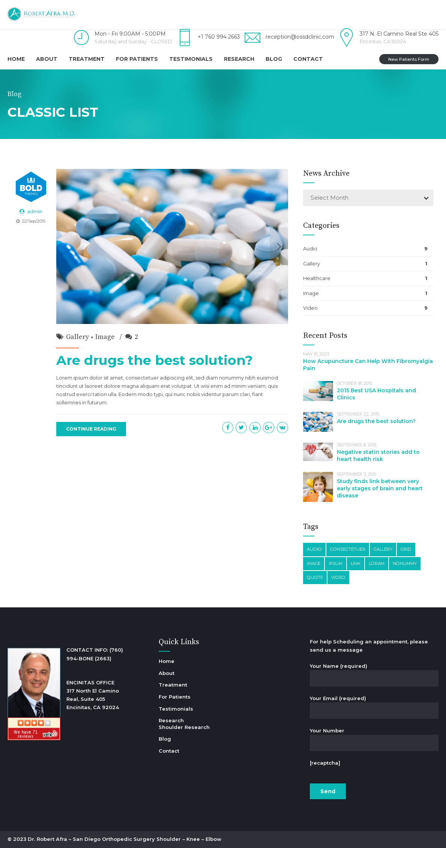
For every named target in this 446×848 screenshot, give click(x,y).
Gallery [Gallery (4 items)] (383, 549)
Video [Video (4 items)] (338, 577)
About (46, 59)
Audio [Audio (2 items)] (314, 549)
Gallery (77, 337)
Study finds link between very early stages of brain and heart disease (380, 488)
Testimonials (191, 59)
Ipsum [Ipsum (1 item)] (335, 563)
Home (16, 59)
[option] (172, 246)
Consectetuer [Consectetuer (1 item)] (347, 549)
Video (310, 308)
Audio (310, 249)
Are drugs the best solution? (154, 360)
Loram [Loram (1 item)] (376, 563)
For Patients (137, 59)
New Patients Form (408, 59)
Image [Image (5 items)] (313, 563)
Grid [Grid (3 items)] (406, 549)
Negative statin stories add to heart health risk (378, 455)
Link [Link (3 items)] (355, 563)
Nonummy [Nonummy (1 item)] (405, 563)
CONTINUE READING (91, 429)
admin (34, 211)
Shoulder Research (184, 727)
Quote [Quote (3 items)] (315, 577)
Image (105, 337)
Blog (274, 59)
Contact (308, 59)
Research (239, 59)
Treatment (87, 59)
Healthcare (316, 278)
